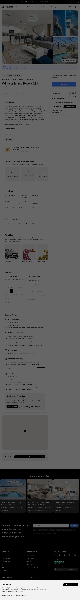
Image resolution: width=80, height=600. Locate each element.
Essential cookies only (20, 595)
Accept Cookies (70, 585)
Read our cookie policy (8, 595)
